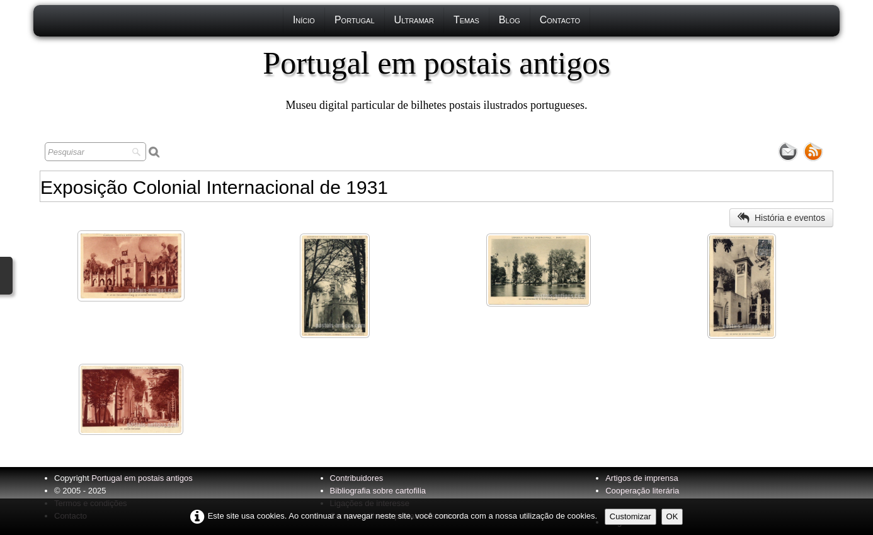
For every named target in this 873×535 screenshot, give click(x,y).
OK (672, 516)
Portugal (354, 19)
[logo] (436, 78)
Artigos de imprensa (641, 478)
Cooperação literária (642, 490)
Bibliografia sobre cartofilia (378, 490)
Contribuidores (357, 478)
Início (304, 19)
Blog (509, 19)
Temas (466, 19)
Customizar (630, 516)
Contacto (560, 19)
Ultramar (414, 19)
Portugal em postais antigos (141, 478)
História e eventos (781, 218)
